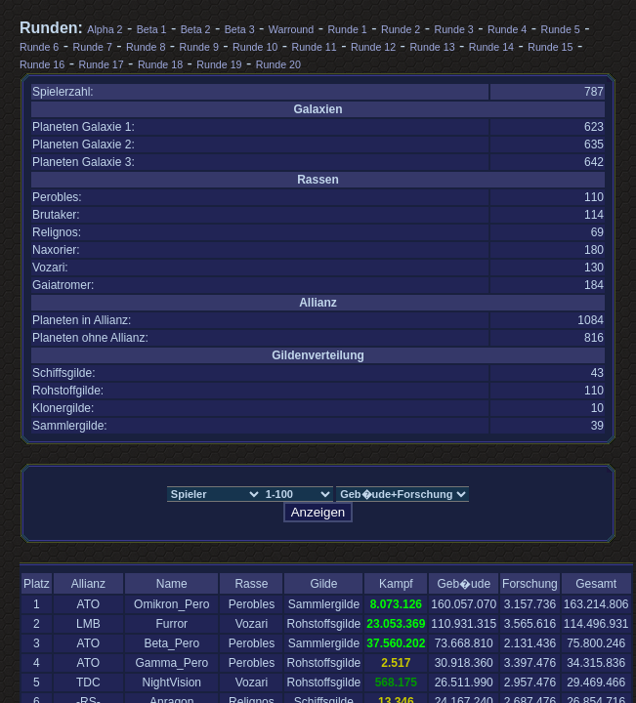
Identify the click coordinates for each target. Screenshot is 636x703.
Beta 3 (240, 29)
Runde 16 (42, 64)
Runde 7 (92, 47)
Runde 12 (373, 47)
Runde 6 (39, 47)
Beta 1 (152, 29)
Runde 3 (453, 29)
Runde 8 (145, 47)
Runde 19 (218, 64)
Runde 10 (255, 47)
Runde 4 (507, 29)
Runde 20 (278, 64)
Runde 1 (346, 29)
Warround (291, 29)
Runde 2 (400, 29)
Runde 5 (559, 29)
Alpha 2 (104, 29)
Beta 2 (196, 29)
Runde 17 (100, 64)
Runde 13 (431, 47)
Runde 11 (314, 47)
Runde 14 (491, 47)
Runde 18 (160, 64)
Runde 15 (550, 47)
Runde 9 (199, 47)
